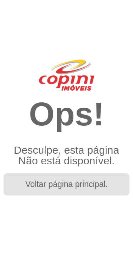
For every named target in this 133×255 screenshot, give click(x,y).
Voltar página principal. (66, 184)
